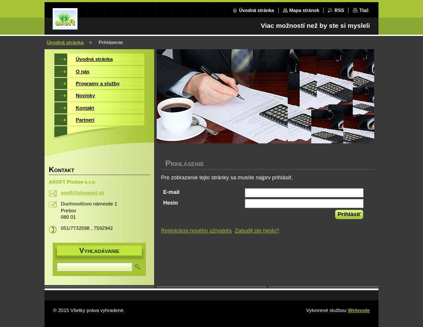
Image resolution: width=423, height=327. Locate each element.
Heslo (170, 202)
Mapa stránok (304, 10)
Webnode (359, 310)
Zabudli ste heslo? (257, 230)
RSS (339, 10)
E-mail (171, 192)
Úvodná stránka (256, 10)
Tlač (364, 10)
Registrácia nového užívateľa (196, 230)
